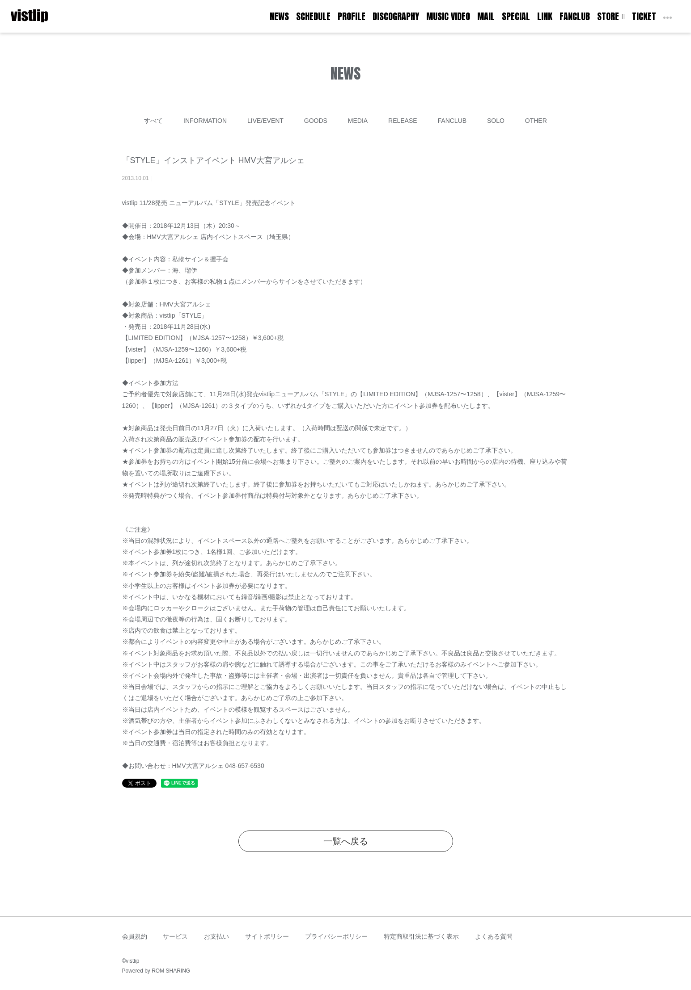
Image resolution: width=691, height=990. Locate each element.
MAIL (486, 16)
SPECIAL (516, 16)
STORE (611, 16)
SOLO (495, 120)
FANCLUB (575, 16)
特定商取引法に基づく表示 (421, 936)
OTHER (536, 120)
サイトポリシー (267, 936)
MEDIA (358, 120)
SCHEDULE (313, 16)
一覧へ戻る (345, 841)
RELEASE (402, 120)
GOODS (315, 120)
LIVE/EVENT (265, 120)
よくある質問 (494, 936)
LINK (544, 16)
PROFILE (351, 16)
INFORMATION (205, 120)
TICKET (644, 16)
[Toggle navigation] (53, 16)
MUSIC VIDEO (448, 16)
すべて (153, 120)
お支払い (216, 936)
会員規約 (134, 936)
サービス (175, 936)
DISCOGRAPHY (396, 16)
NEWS (279, 16)
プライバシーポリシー (336, 936)
